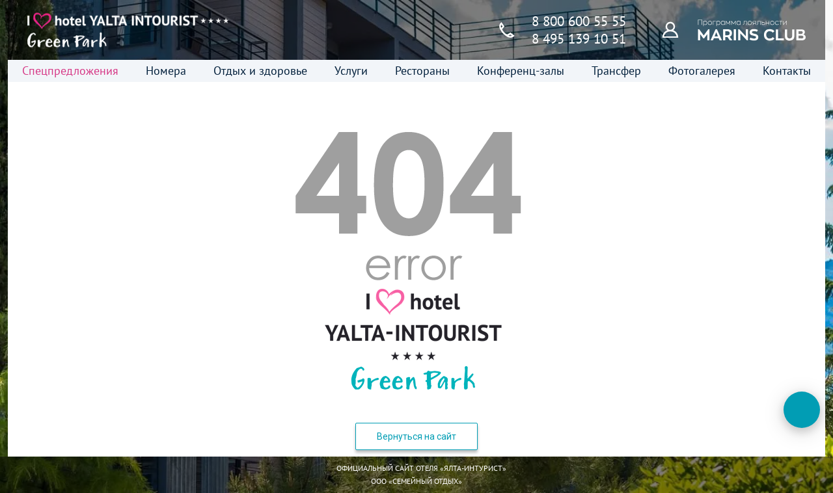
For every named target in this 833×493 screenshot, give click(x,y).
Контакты (787, 70)
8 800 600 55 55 (579, 21)
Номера (166, 70)
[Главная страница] (128, 30)
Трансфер (616, 70)
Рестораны (422, 70)
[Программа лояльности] (677, 29)
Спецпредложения (70, 70)
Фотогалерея (701, 70)
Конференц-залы (520, 70)
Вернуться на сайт (416, 436)
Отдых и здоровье (260, 70)
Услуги (351, 70)
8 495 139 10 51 (579, 38)
